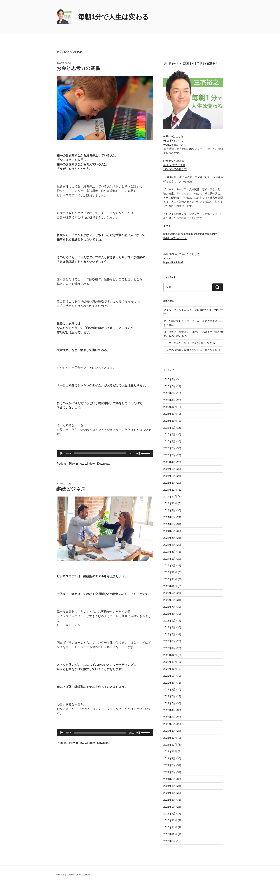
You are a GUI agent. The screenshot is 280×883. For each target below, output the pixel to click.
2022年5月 (169, 703)
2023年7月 (169, 606)
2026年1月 (169, 400)
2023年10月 (170, 586)
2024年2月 (169, 558)
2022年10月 (170, 668)
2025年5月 (169, 455)
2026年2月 (169, 393)
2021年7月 (169, 772)
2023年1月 (169, 648)
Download (103, 463)
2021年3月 (169, 799)
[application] (105, 453)
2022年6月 (169, 696)
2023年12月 (170, 572)
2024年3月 (169, 551)
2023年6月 (169, 613)
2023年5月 (169, 620)
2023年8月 (169, 599)
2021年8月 (169, 765)
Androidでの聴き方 (174, 165)
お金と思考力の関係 (78, 68)
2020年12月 (170, 820)
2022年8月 (169, 682)
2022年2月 (169, 723)
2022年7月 (169, 689)
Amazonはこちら (175, 144)
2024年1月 (169, 565)
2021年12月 (170, 737)
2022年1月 (169, 730)
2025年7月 (169, 441)
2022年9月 (169, 675)
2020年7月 (169, 841)
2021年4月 (169, 792)
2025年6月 (169, 448)
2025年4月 (169, 462)
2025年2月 (169, 475)
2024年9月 (169, 510)
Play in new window (82, 463)
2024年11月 (170, 496)
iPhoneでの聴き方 (173, 160)
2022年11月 (170, 661)
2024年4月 (169, 544)
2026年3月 (169, 386)
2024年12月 (170, 489)
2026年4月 (169, 379)
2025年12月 (170, 406)
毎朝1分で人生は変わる (113, 17)
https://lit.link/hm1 (173, 262)
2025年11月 (170, 413)
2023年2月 (169, 641)
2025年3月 (169, 468)
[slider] (100, 453)
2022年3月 (169, 717)
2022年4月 (169, 710)
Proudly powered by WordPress (74, 874)
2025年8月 (169, 434)
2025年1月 (169, 482)
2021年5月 (169, 785)
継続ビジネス (71, 489)
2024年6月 (169, 531)
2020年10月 (170, 834)
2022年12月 (170, 655)
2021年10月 (170, 751)
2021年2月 (169, 806)
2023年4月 (169, 627)
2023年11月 (170, 579)
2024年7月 (169, 524)
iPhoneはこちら (174, 136)
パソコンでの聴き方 (175, 169)
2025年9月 (169, 427)
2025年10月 (170, 420)
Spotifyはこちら (174, 140)
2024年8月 (169, 517)
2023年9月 (169, 592)
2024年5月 (169, 537)
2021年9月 (169, 758)
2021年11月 (170, 744)
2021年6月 (169, 779)
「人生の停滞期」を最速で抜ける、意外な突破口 (191, 350)
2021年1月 (169, 813)
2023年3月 (169, 634)
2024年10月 (170, 503)
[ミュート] (138, 453)
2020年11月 (170, 827)
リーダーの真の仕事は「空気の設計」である (189, 343)
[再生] (61, 453)
